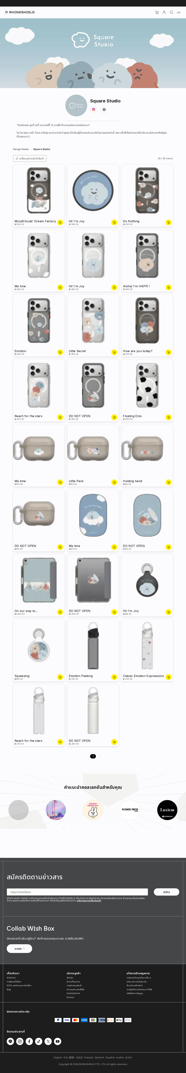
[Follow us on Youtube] (57, 1041)
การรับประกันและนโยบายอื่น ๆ (139, 978)
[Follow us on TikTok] (38, 1041)
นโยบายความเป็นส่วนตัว (89, 900)
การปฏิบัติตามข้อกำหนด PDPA (139, 989)
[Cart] (157, 12)
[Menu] (179, 12)
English (58, 1057)
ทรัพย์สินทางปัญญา (135, 993)
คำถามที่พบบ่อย (73, 982)
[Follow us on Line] (10, 1041)
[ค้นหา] (171, 12)
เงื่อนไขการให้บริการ (135, 985)
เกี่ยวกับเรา (11, 978)
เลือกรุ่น (70, 978)
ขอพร (19, 948)
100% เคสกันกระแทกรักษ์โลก (19, 985)
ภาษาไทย (120, 1057)
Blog (9, 989)
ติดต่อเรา (70, 997)
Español (110, 1057)
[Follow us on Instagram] (19, 1041)
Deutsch (99, 1057)
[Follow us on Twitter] (48, 1041)
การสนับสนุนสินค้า (74, 985)
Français (89, 1057)
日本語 (79, 1057)
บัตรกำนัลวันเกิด (73, 993)
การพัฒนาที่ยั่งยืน (14, 982)
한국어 (128, 1057)
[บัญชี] (164, 12)
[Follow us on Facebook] (29, 1041)
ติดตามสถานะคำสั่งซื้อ (76, 989)
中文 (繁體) (68, 1057)
